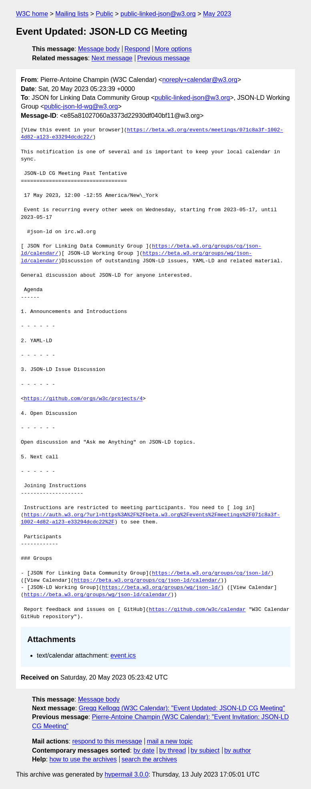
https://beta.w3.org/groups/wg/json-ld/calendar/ (97, 595)
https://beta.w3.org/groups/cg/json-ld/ (211, 573)
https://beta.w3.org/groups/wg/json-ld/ (161, 587)
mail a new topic (170, 741)
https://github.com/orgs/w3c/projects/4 (83, 398)
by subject (205, 750)
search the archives (149, 759)
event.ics (123, 655)
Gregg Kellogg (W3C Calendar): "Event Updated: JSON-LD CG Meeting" (182, 708)
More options (173, 49)
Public (104, 13)
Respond (137, 49)
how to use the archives (83, 759)
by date (143, 750)
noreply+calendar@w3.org (199, 79)
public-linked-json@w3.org (158, 13)
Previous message (163, 58)
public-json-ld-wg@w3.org (81, 106)
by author (237, 750)
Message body (99, 49)
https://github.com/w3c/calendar (197, 609)
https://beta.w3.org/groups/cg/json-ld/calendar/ (147, 580)
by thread (172, 750)
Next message (112, 58)
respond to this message (107, 741)
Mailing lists (71, 13)
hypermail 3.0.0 (126, 774)
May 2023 (217, 13)
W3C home (32, 13)
